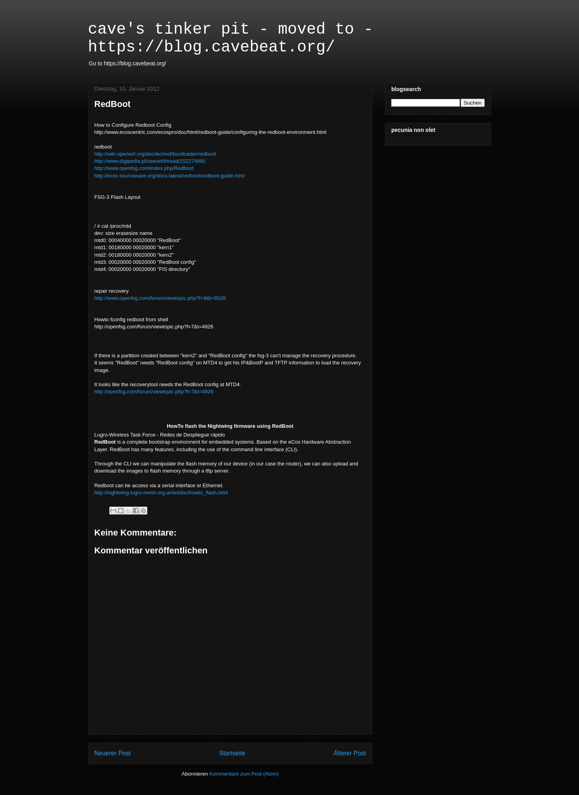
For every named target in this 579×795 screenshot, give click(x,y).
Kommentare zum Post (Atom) (244, 774)
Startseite (232, 753)
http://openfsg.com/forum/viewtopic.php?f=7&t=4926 (153, 392)
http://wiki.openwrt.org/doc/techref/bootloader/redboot (155, 154)
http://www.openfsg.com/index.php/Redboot (144, 168)
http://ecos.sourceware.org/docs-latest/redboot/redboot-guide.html (169, 176)
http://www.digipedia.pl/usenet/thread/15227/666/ (150, 161)
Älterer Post (350, 753)
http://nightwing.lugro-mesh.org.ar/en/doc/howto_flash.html (161, 493)
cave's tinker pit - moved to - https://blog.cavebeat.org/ (230, 38)
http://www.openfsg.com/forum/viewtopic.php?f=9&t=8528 (160, 298)
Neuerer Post (112, 753)
